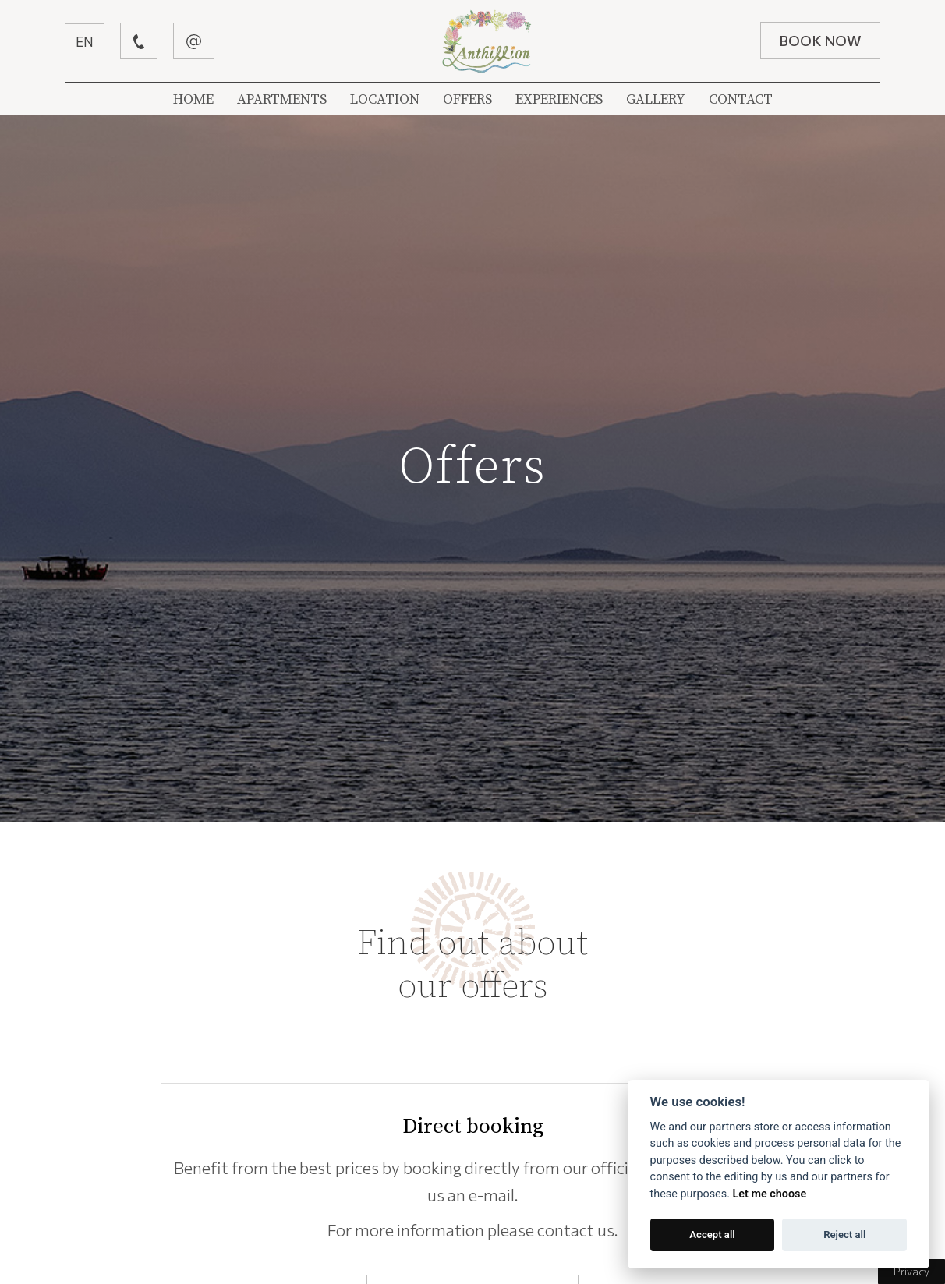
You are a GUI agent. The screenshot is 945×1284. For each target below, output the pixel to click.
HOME (193, 99)
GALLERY (655, 99)
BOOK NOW (818, 40)
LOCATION (384, 99)
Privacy (911, 1271)
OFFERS (467, 99)
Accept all (711, 1234)
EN (86, 41)
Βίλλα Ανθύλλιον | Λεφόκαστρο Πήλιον (488, 41)
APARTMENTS (282, 99)
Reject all (844, 1234)
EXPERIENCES (559, 99)
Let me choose (770, 1194)
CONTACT (741, 99)
